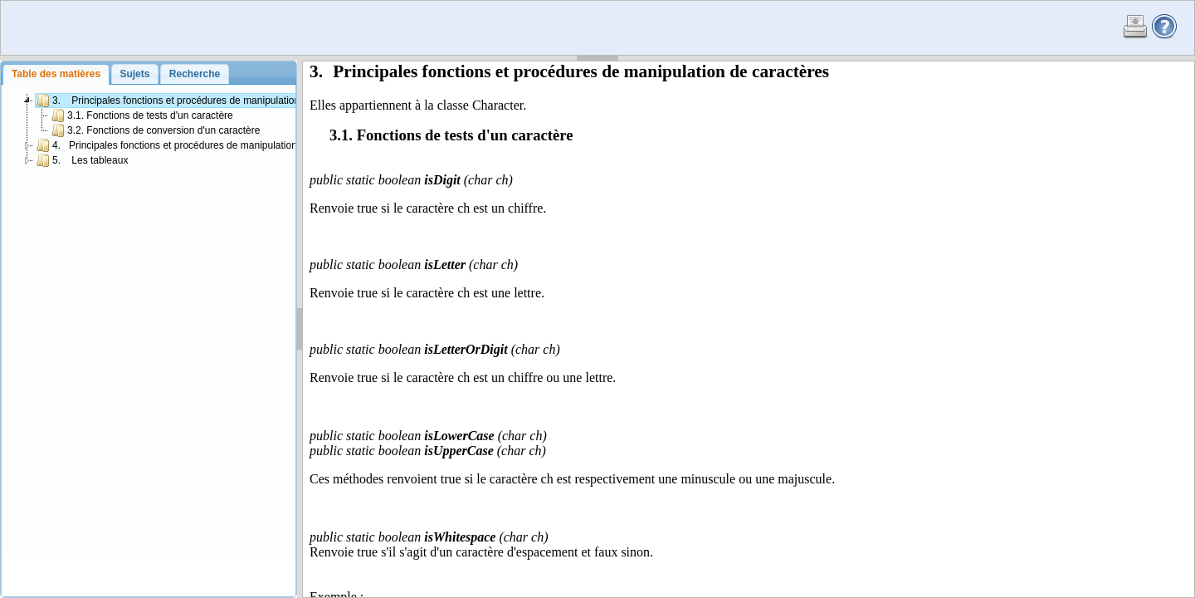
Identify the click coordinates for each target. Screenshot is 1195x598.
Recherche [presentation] (194, 74)
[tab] (55, 74)
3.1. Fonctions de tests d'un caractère (142, 115)
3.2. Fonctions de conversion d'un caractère (155, 130)
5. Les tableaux (82, 160)
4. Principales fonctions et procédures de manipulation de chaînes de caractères (224, 145)
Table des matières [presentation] (56, 74)
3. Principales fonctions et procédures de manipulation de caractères (200, 100)
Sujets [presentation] (134, 74)
